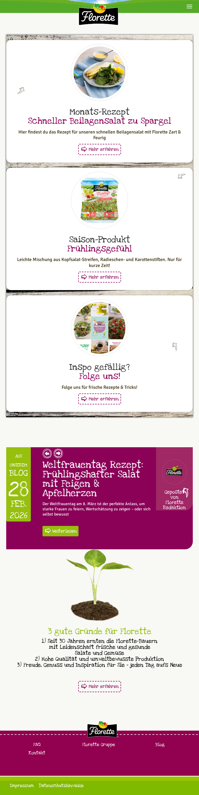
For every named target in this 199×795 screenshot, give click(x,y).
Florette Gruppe (98, 744)
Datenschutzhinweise (61, 786)
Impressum (22, 786)
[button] (47, 455)
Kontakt (37, 753)
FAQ (37, 744)
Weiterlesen (64, 531)
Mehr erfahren (104, 149)
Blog (160, 744)
